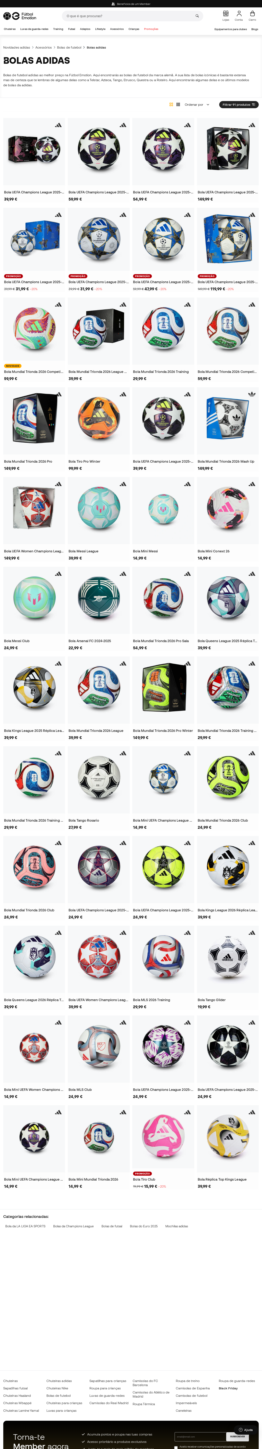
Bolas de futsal (112, 1226)
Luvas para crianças (61, 1410)
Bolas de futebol (69, 47)
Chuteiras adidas (59, 1381)
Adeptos (85, 29)
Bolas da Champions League (73, 1226)
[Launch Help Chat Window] (246, 1430)
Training (58, 29)
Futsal (71, 29)
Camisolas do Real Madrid (109, 1403)
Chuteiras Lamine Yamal (21, 1410)
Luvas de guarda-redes (34, 29)
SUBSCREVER (237, 1436)
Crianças (134, 29)
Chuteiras (10, 29)
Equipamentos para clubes (231, 29)
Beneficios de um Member (131, 4)
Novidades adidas (16, 47)
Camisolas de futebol (192, 1395)
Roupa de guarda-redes (237, 1381)
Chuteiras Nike (57, 1388)
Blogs (254, 29)
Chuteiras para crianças (64, 1403)
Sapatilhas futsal (15, 1388)
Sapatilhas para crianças (107, 1381)
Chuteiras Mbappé (17, 1403)
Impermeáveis (186, 1403)
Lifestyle (100, 29)
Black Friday (228, 1388)
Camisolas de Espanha (193, 1388)
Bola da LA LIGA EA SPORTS (25, 1226)
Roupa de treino (188, 1381)
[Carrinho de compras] (252, 16)
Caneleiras (184, 1410)
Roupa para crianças (105, 1388)
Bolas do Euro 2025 (143, 1226)
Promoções (151, 29)
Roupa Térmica (144, 1404)
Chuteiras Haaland (17, 1395)
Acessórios (117, 29)
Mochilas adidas (176, 1226)
